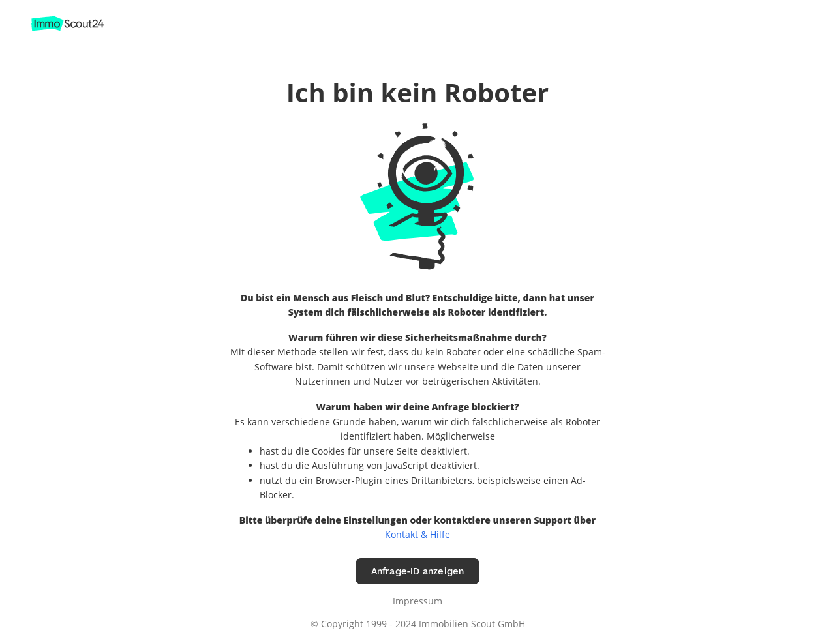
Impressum (417, 601)
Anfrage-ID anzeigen (417, 570)
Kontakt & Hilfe (417, 534)
